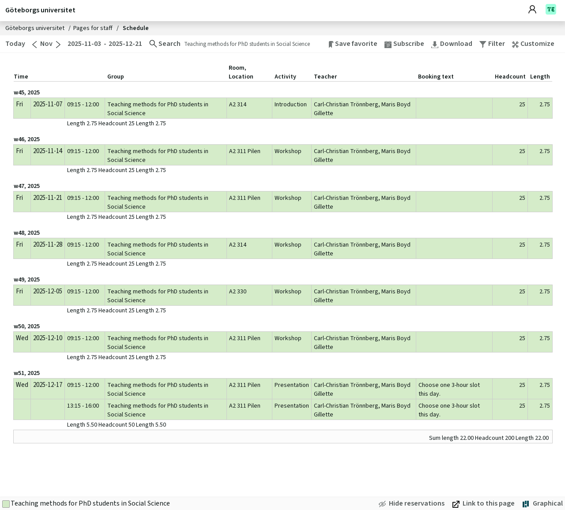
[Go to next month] (58, 44)
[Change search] (165, 43)
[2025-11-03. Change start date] (84, 43)
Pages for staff (93, 28)
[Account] (537, 10)
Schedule (136, 28)
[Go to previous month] (34, 44)
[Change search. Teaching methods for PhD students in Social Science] (254, 43)
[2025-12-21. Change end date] (126, 43)
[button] (536, 43)
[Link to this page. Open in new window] (483, 503)
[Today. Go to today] (14, 43)
